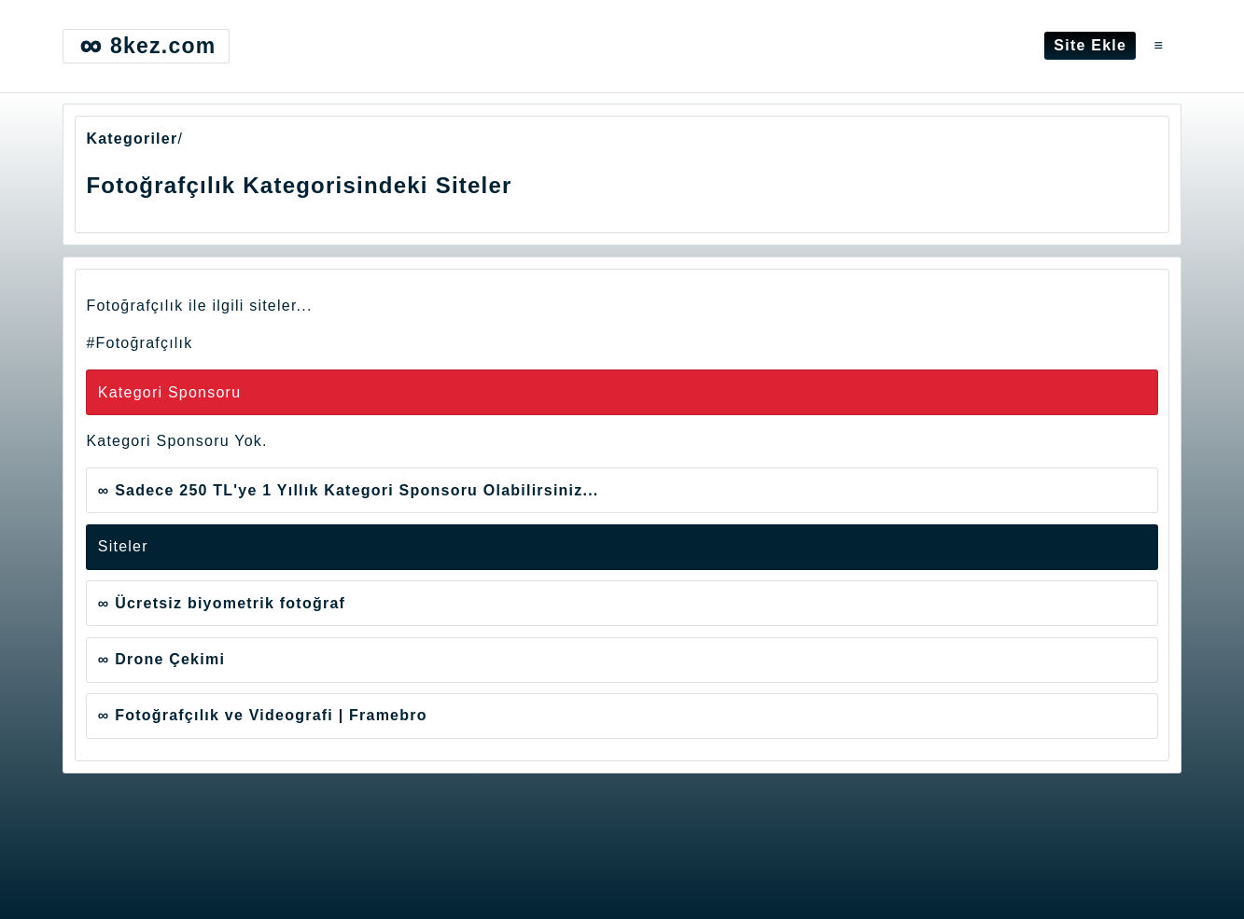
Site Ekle (1090, 45)
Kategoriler (131, 138)
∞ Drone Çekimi (161, 659)
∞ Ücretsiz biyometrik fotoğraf (221, 603)
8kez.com (146, 46)
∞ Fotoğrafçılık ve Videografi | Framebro (262, 715)
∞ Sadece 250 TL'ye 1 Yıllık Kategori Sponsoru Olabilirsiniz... (348, 490)
